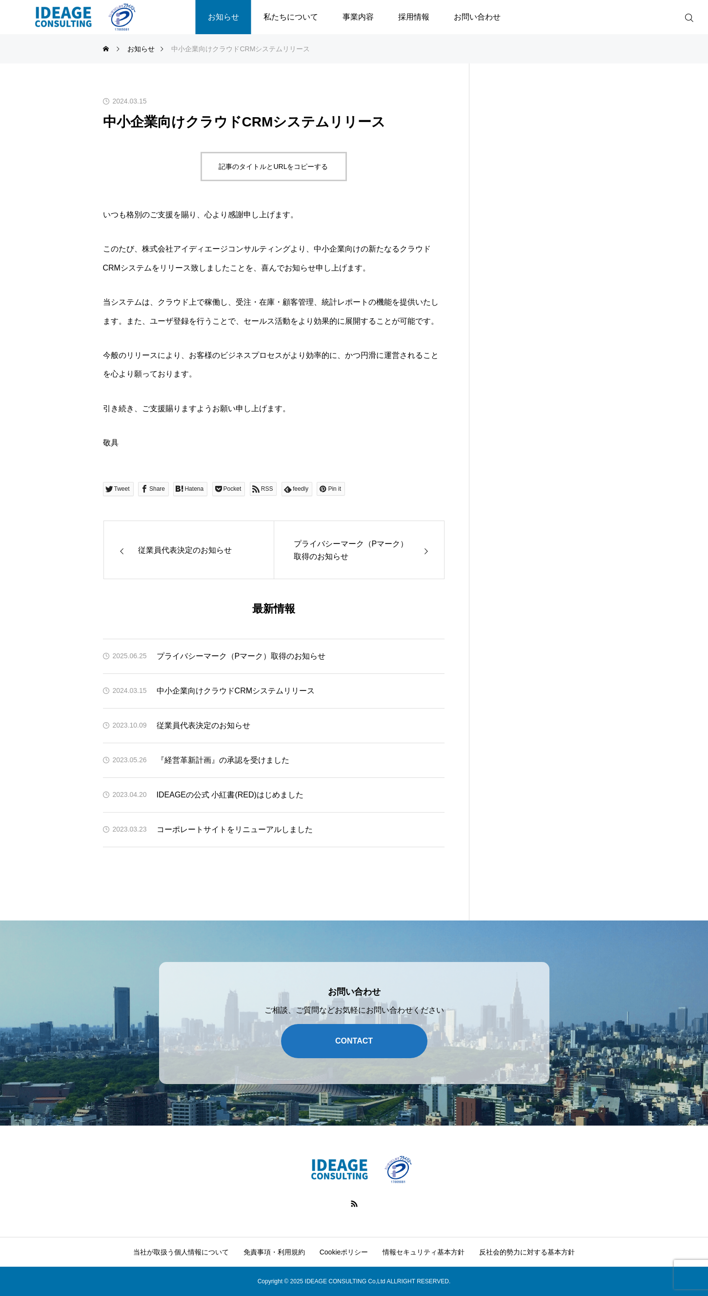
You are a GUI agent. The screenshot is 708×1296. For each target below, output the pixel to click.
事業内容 (358, 17)
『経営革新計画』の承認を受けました (223, 760)
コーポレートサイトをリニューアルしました (235, 829)
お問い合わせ (477, 17)
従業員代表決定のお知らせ (203, 725)
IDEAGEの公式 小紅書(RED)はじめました (230, 795)
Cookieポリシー (344, 1252)
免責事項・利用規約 (274, 1252)
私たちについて (290, 17)
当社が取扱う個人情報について (181, 1252)
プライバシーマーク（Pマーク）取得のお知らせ (241, 656)
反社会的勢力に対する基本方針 (527, 1252)
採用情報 (413, 17)
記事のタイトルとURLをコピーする (273, 166)
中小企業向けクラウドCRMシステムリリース (236, 691)
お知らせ (223, 17)
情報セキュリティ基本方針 (424, 1252)
